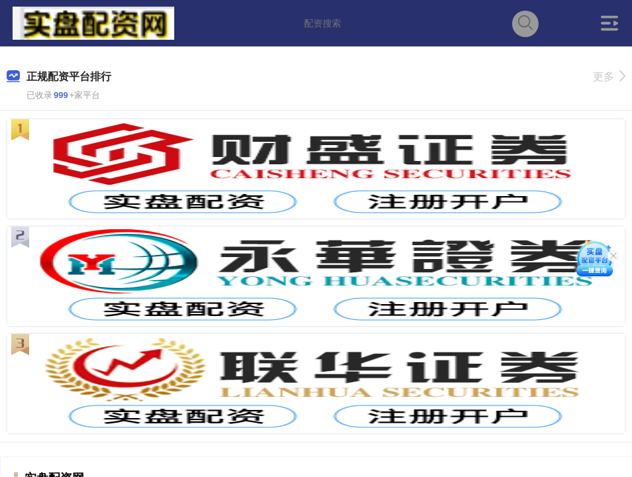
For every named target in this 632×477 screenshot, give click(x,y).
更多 (609, 76)
